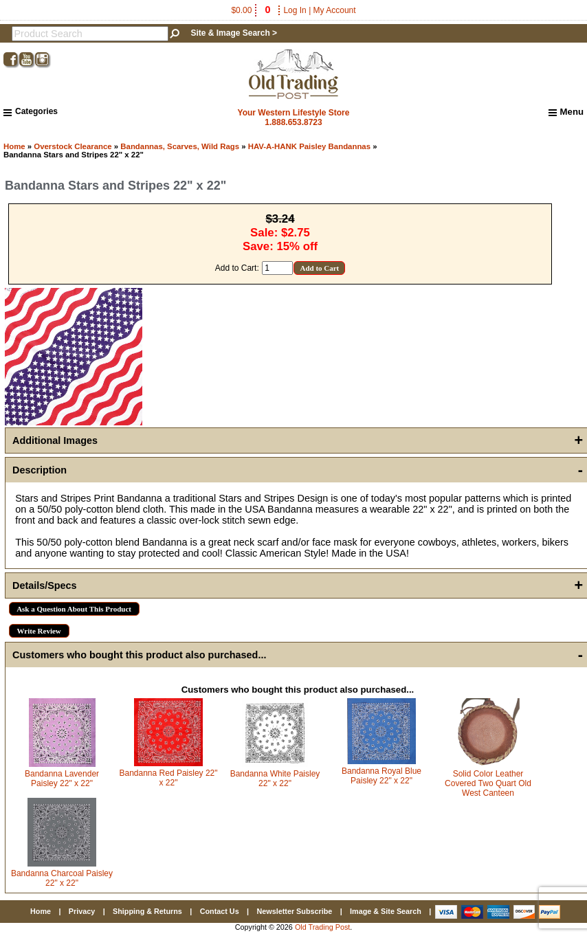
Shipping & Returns (147, 911)
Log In (294, 10)
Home (14, 146)
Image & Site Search (385, 911)
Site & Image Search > (233, 33)
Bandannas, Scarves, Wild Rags (179, 146)
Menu (566, 112)
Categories (30, 111)
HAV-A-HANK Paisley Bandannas (309, 146)
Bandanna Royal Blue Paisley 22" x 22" (381, 775)
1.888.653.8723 (293, 122)
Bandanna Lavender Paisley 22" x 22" (62, 778)
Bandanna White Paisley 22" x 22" (275, 778)
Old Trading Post (322, 927)
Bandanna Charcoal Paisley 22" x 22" (62, 878)
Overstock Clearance (72, 146)
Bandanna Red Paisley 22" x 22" (168, 778)
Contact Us (219, 911)
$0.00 (251, 10)
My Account (334, 10)
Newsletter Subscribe (294, 911)
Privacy (82, 911)
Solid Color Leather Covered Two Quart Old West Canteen (488, 783)
